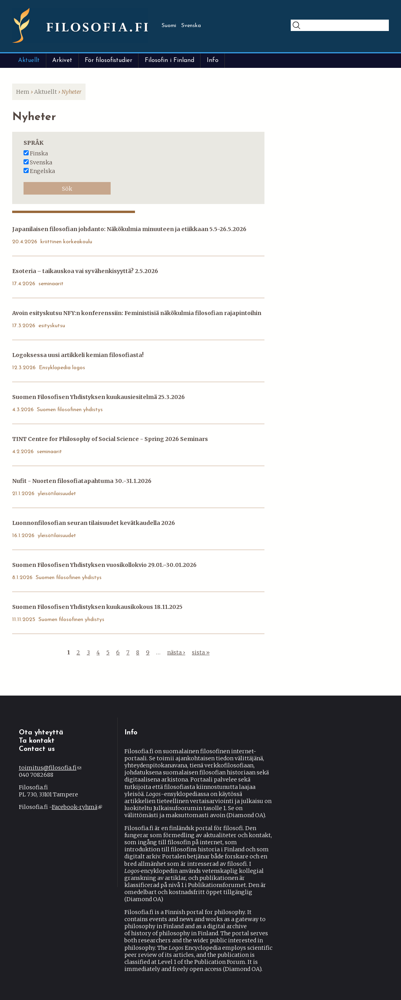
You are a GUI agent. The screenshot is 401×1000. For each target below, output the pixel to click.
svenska (41, 162)
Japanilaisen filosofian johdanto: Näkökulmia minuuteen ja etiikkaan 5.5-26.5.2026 (129, 229)
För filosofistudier (108, 60)
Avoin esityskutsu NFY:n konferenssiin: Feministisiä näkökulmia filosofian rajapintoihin (136, 313)
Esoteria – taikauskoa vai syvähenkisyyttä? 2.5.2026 (85, 271)
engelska (42, 171)
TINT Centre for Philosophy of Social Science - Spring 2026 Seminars (110, 439)
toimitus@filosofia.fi (50, 767)
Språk (34, 142)
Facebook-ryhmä (77, 807)
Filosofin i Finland (169, 60)
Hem (22, 91)
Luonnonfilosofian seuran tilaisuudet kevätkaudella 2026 (93, 522)
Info (213, 60)
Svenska (191, 26)
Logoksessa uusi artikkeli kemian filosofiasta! (78, 355)
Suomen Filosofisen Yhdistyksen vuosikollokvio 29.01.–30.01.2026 (104, 564)
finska (39, 153)
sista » (201, 652)
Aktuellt (29, 60)
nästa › (176, 652)
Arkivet (62, 60)
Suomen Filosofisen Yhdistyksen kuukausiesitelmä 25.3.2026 (98, 397)
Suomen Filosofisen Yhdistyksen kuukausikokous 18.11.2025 (97, 606)
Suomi (169, 26)
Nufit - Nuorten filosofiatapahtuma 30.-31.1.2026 (81, 481)
